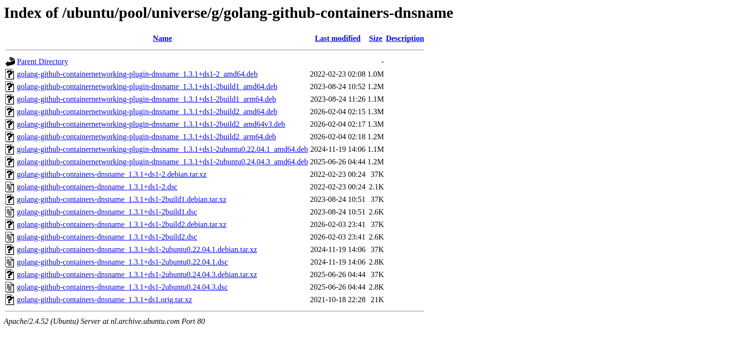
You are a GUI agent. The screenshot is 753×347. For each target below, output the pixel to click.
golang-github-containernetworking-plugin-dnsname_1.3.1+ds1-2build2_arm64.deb (146, 137)
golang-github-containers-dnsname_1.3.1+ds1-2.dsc (97, 187)
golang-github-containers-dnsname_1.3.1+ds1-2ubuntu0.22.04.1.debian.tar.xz (137, 249)
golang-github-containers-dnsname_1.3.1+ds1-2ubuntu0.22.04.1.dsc (122, 262)
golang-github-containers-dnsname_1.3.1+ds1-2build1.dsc (107, 212)
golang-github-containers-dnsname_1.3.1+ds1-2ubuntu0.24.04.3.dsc (122, 287)
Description (405, 38)
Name (162, 38)
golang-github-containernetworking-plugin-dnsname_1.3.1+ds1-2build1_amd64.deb (147, 86)
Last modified (338, 38)
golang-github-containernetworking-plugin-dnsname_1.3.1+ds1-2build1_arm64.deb (146, 99)
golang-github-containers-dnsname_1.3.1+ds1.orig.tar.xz (104, 299)
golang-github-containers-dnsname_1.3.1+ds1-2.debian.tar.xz (111, 174)
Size (376, 38)
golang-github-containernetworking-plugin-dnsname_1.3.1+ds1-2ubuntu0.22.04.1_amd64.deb (162, 149)
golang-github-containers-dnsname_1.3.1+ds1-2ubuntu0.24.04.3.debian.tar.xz (137, 274)
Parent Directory (42, 61)
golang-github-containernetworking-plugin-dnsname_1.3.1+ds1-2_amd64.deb (137, 74)
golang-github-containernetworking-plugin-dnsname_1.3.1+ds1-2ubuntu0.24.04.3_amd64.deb (162, 162)
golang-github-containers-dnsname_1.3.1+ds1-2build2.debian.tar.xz (121, 224)
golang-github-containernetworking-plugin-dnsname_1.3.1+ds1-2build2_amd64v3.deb (151, 124)
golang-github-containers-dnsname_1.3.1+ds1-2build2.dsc (107, 237)
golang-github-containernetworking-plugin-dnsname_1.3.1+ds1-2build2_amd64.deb (147, 111)
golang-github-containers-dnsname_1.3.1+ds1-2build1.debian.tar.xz (121, 199)
